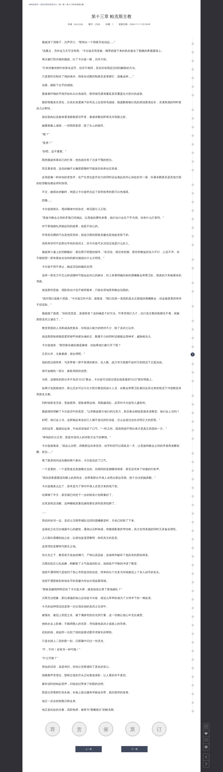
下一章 (134, 749)
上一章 (88, 749)
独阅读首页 (33, 4)
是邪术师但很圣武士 (48, 4)
